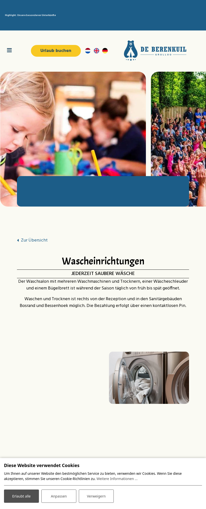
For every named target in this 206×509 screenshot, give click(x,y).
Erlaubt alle (21, 496)
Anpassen (59, 496)
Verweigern (96, 496)
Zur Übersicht (34, 240)
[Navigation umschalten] (9, 50)
